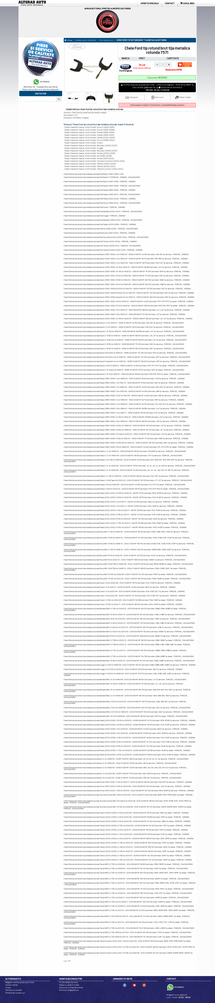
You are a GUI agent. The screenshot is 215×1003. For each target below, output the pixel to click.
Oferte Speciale (150, 3)
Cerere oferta (11, 985)
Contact (170, 3)
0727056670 (178, 987)
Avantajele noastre (70, 979)
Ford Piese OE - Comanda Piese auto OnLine (41, 87)
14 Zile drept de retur (68, 982)
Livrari (8, 987)
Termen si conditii (13, 990)
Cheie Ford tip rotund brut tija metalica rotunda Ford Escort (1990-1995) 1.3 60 (94, 174)
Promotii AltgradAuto (69, 990)
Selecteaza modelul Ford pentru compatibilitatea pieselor (157, 105)
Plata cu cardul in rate (69, 985)
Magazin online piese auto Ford (19, 982)
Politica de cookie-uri (15, 993)
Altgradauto (13, 979)
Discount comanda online (71, 987)
